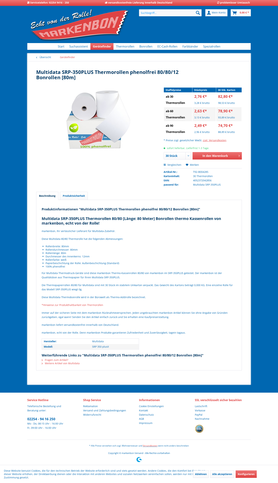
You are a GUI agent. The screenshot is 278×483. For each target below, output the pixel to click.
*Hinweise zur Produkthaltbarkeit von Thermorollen (72, 305)
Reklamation (90, 406)
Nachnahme (202, 418)
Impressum (145, 423)
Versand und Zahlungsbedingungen (104, 410)
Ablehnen (201, 474)
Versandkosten (150, 445)
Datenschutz (146, 414)
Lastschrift (201, 406)
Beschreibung (47, 195)
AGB (141, 418)
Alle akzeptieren (222, 474)
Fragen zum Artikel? (55, 360)
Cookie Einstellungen (151, 406)
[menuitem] (170, 12)
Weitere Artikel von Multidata (61, 363)
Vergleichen (172, 164)
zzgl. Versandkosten (214, 140)
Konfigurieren (246, 474)
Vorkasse (200, 410)
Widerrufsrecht (92, 414)
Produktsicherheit (74, 195)
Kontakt (143, 410)
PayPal (198, 414)
